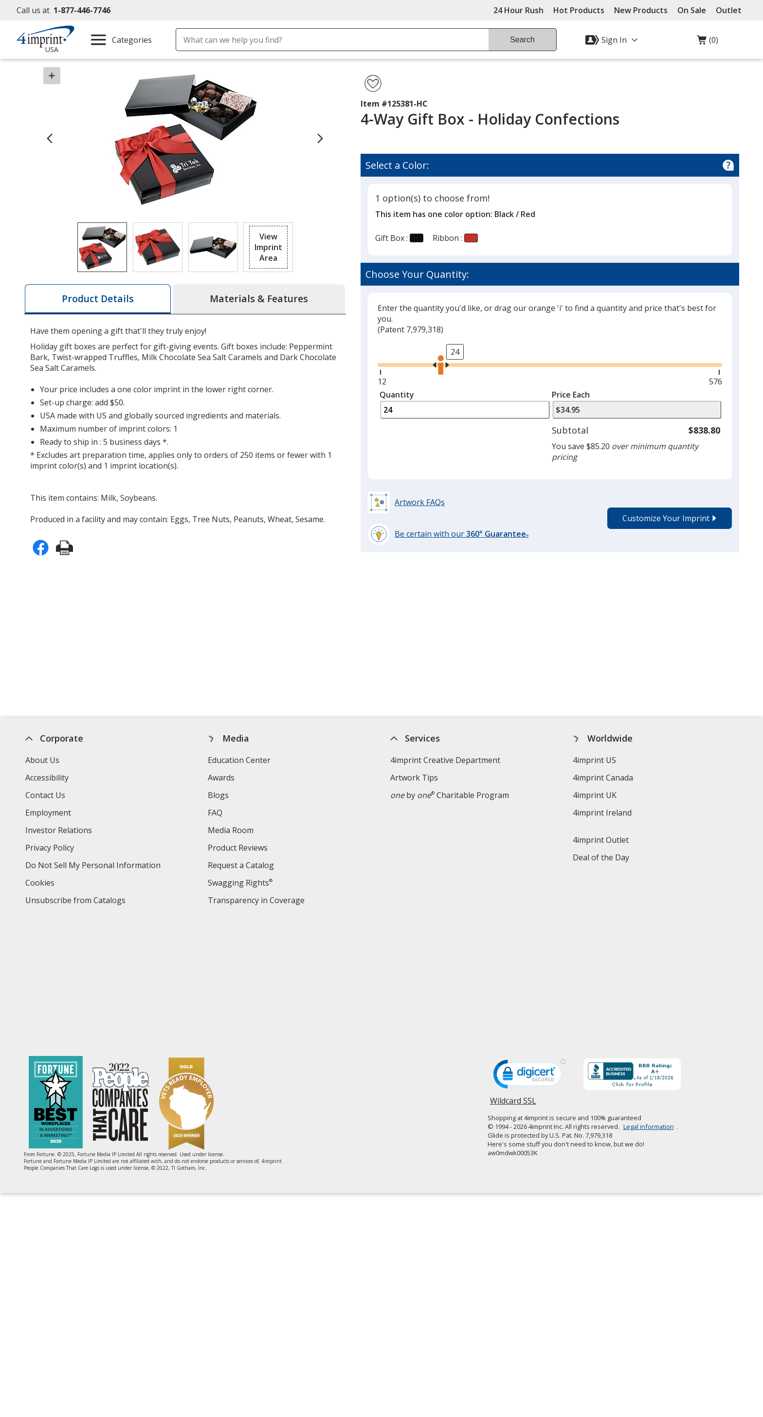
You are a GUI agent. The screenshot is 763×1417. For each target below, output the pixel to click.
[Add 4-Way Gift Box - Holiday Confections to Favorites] (373, 83)
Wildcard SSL (513, 977)
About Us (42, 760)
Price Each (571, 394)
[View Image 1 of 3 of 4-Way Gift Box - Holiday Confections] (102, 247)
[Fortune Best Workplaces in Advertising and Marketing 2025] (56, 975)
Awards (221, 777)
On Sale (691, 10)
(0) (707, 42)
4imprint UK (595, 795)
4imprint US (594, 760)
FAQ (215, 812)
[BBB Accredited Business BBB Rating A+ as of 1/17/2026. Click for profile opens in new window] (632, 947)
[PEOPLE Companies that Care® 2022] (121, 976)
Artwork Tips (414, 777)
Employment (48, 812)
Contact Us (45, 795)
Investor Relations (59, 831)
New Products (641, 10)
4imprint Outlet (601, 840)
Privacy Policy (50, 848)
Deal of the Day (601, 857)
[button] (268, 247)
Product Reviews (238, 847)
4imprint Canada (603, 777)
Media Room (231, 830)
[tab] (98, 299)
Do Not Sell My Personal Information (94, 866)
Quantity (397, 394)
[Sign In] (612, 40)
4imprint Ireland (602, 812)
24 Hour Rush (518, 10)
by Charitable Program (449, 795)
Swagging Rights (240, 882)
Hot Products (578, 10)
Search (522, 40)
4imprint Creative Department (445, 760)
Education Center (239, 760)
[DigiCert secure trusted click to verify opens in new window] (529, 949)
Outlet (731, 10)
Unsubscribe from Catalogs (76, 901)
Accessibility (47, 777)
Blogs (218, 795)
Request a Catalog (241, 865)
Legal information (648, 999)
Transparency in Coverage (257, 901)
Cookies (41, 883)
